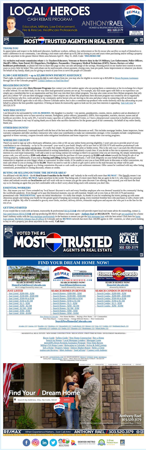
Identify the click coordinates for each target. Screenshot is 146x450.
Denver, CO (89, 326)
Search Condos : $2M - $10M (110, 306)
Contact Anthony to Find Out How (53, 80)
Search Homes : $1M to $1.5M (66, 301)
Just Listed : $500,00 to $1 (20, 298)
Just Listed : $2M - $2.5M (20, 306)
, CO (100, 326)
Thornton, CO (76, 328)
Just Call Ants (127, 103)
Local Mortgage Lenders (74, 340)
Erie (96, 326)
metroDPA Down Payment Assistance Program (64, 343)
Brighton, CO (53, 326)
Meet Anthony (66, 350)
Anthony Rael (88, 214)
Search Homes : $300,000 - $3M (67, 293)
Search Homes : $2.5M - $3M (66, 308)
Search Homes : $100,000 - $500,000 (69, 296)
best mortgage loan (96, 216)
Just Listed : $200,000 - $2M (21, 293)
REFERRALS (103, 357)
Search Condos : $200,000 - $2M (111, 293)
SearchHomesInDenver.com (73, 285)
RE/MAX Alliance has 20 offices (29, 219)
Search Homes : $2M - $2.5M (66, 306)
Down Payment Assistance (126, 78)
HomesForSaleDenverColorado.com (29, 285)
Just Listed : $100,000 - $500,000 (23, 296)
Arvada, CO (23, 326)
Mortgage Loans (94, 340)
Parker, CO (66, 328)
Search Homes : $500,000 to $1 (67, 298)
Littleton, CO (56, 328)
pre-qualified (127, 214)
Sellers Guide (62, 338)
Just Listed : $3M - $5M (19, 311)
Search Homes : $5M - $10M (66, 313)
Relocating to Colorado (74, 345)
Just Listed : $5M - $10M (20, 313)
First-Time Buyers (95, 343)
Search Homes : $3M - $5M (65, 311)
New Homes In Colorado (49, 317)
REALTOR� (70, 211)
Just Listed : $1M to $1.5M (21, 301)
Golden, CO (107, 326)
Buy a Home (98, 338)
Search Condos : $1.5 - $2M (109, 303)
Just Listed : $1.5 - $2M (19, 303)
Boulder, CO (42, 326)
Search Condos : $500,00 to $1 (110, 298)
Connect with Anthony (97, 350)
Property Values (62, 348)
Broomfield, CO (65, 326)
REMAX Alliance (57, 358)
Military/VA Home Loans (51, 345)
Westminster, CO (88, 328)
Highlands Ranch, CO (120, 326)
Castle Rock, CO (78, 326)
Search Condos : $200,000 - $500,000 (113, 296)
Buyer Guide (48, 338)
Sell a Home (48, 348)
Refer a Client (98, 348)
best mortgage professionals (42, 216)
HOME (96, 357)
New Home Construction (80, 338)
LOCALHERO (40, 113)
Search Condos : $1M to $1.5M (111, 301)
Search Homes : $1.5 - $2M (65, 303)
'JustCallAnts (79, 350)
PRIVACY (83, 357)
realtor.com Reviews (49, 350)
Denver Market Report (81, 348)
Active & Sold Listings (96, 345)
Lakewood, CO (44, 328)
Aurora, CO (32, 326)
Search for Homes (54, 340)
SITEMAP (90, 357)
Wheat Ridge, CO (102, 328)
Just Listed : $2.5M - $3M (20, 308)
